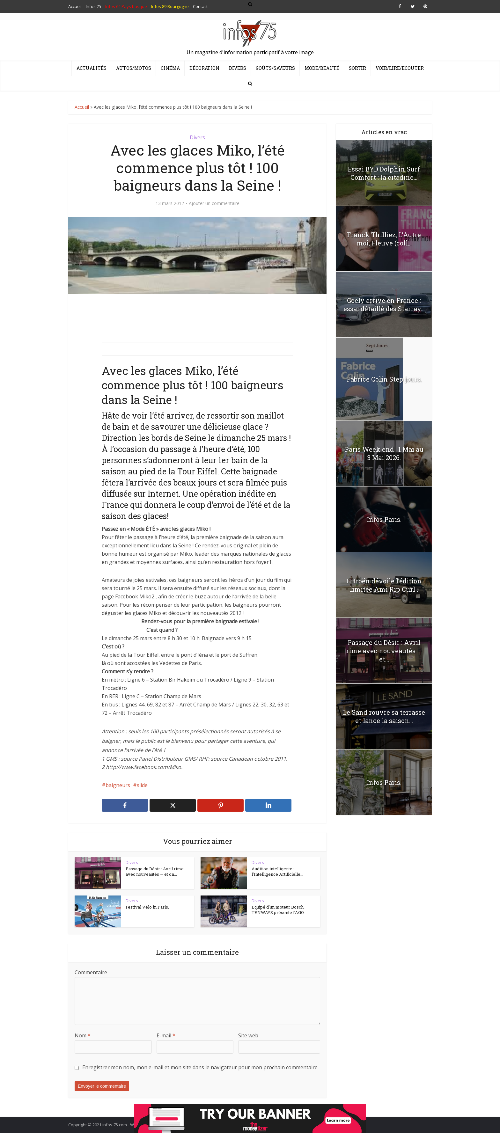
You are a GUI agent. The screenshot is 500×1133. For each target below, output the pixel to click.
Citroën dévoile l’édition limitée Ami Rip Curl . (384, 585)
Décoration (204, 68)
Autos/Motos (133, 68)
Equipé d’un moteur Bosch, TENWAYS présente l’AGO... (279, 910)
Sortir (357, 68)
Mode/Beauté (322, 68)
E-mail (166, 1035)
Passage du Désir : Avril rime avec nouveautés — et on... (155, 871)
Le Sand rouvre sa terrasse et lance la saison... (384, 716)
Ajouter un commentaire (214, 203)
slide (142, 785)
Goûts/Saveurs (275, 68)
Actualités (92, 68)
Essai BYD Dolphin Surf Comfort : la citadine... (384, 173)
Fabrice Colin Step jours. (384, 379)
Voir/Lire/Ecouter (400, 68)
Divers (237, 68)
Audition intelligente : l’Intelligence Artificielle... (277, 871)
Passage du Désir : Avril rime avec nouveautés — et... (384, 650)
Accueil (82, 107)
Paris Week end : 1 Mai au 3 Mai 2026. (384, 453)
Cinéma (170, 68)
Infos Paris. (384, 519)
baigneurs (118, 785)
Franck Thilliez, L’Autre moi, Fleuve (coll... (384, 238)
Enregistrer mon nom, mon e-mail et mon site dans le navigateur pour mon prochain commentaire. (200, 1067)
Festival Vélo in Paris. (147, 907)
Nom (83, 1035)
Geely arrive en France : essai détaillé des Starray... (384, 304)
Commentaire (91, 972)
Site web (248, 1035)
